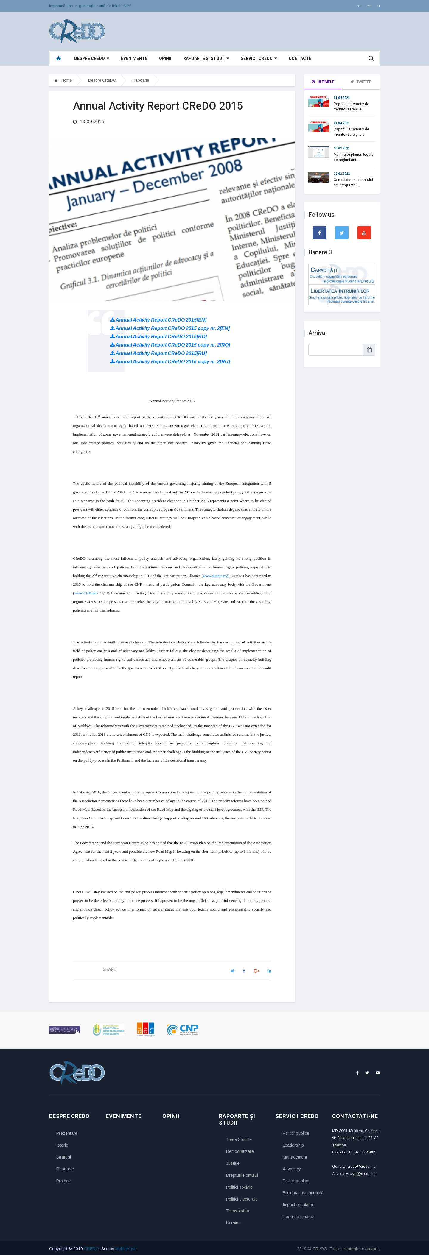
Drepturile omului (242, 1173)
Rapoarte (141, 80)
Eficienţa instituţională (303, 1190)
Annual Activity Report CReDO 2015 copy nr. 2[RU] (170, 359)
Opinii (165, 58)
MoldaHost (125, 1247)
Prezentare (66, 1131)
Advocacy (292, 1166)
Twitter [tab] (361, 82)
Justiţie (233, 1161)
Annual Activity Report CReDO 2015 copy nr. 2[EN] (170, 326)
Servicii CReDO (259, 58)
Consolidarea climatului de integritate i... (353, 182)
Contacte (300, 58)
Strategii (64, 1155)
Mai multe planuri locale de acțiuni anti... (353, 157)
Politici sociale (239, 1185)
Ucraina (233, 1221)
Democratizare (240, 1149)
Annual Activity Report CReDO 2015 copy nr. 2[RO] (170, 343)
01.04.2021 (342, 97)
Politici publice (296, 1131)
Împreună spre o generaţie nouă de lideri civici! (90, 6)
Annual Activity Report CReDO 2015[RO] (158, 334)
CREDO (91, 1247)
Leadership (293, 1143)
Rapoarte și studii (206, 58)
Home (63, 80)
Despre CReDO (91, 58)
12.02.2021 (342, 173)
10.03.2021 (342, 148)
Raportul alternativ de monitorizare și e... (351, 106)
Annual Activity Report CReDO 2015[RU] (158, 351)
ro (358, 6)
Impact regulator (298, 1202)
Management (295, 1155)
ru (378, 6)
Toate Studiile (239, 1137)
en (368, 6)
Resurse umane (298, 1214)
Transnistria (237, 1209)
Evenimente (134, 58)
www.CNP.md (85, 591)
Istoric (62, 1143)
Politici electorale (242, 1197)
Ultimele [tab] (323, 82)
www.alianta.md (215, 574)
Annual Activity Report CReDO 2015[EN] (158, 318)
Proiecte (64, 1178)
